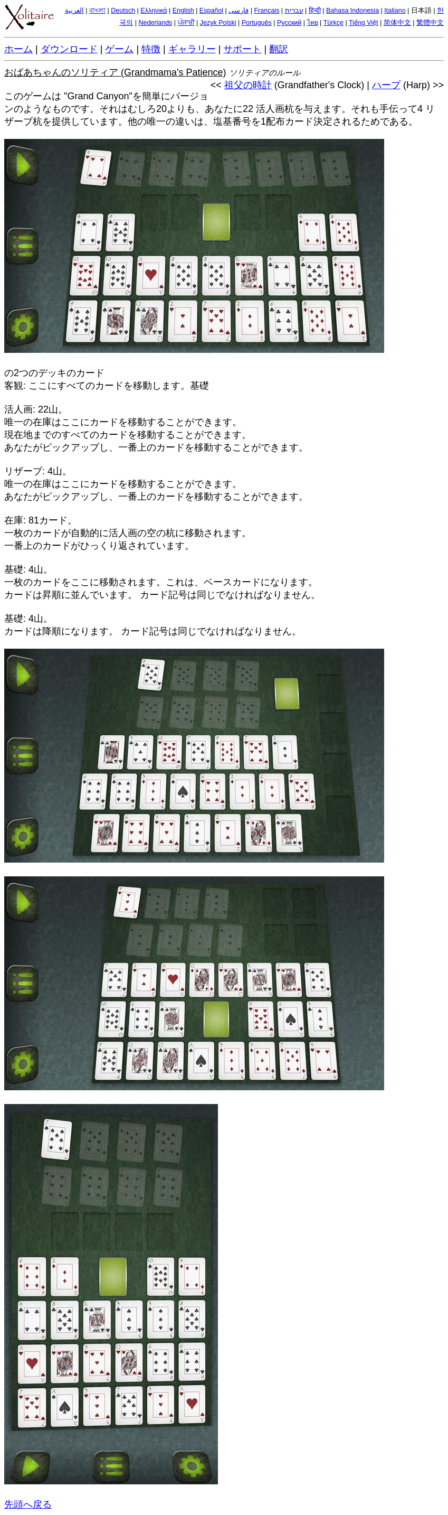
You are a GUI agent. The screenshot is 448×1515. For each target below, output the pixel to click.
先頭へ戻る (28, 1504)
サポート (242, 49)
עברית (294, 10)
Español (211, 10)
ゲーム (119, 49)
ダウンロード (69, 49)
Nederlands (155, 22)
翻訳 (278, 49)
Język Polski (218, 22)
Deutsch (123, 10)
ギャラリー (192, 49)
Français (266, 10)
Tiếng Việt (363, 22)
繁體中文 (430, 22)
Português (257, 22)
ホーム (18, 49)
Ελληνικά (153, 10)
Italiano (394, 10)
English (183, 10)
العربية (74, 10)
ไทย (312, 22)
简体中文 (397, 22)
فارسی (238, 10)
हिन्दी (315, 10)
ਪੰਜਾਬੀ (186, 22)
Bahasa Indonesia (352, 10)
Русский (289, 22)
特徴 (150, 49)
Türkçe (333, 22)
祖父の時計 (248, 85)
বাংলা (97, 10)
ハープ (386, 85)
